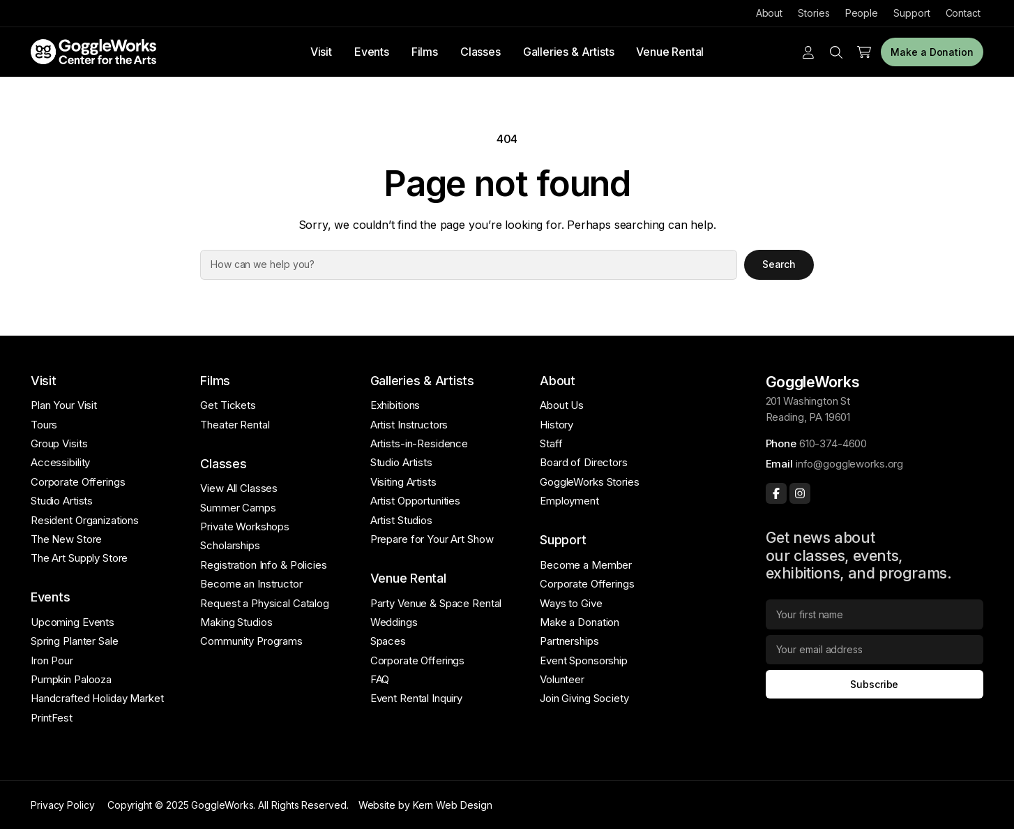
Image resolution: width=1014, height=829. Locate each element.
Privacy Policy (63, 805)
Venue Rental (670, 52)
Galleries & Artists (568, 52)
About (769, 13)
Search (779, 264)
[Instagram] (799, 493)
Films (424, 52)
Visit (321, 52)
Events (371, 52)
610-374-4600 (833, 443)
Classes (480, 52)
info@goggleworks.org (849, 463)
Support (911, 13)
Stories (813, 13)
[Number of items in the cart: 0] (864, 52)
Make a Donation (932, 52)
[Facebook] (776, 493)
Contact (963, 13)
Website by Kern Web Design (425, 805)
